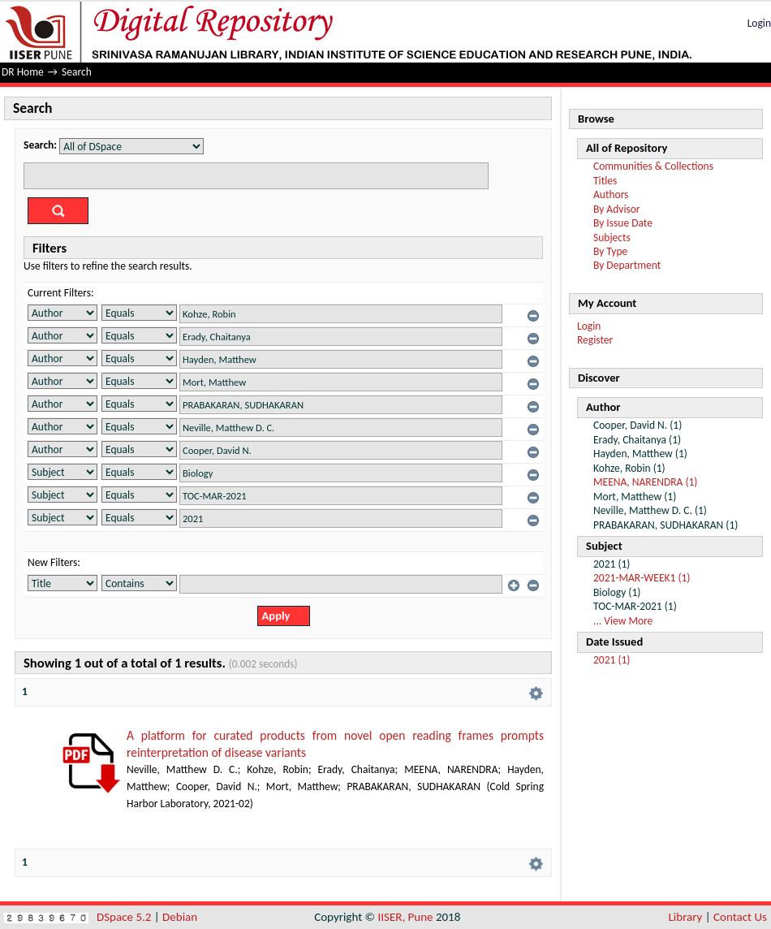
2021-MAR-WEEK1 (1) (641, 578)
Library (686, 917)
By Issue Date (623, 223)
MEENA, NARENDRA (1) (645, 482)
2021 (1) (611, 660)
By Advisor (616, 209)
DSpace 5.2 (125, 917)
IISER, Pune (405, 917)
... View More (623, 621)
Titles (605, 181)
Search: (40, 145)
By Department (627, 265)
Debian (179, 917)
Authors (610, 194)
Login (759, 23)
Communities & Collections (653, 166)
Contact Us (740, 917)
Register (595, 340)
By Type (610, 251)
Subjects (612, 237)
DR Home (23, 72)
